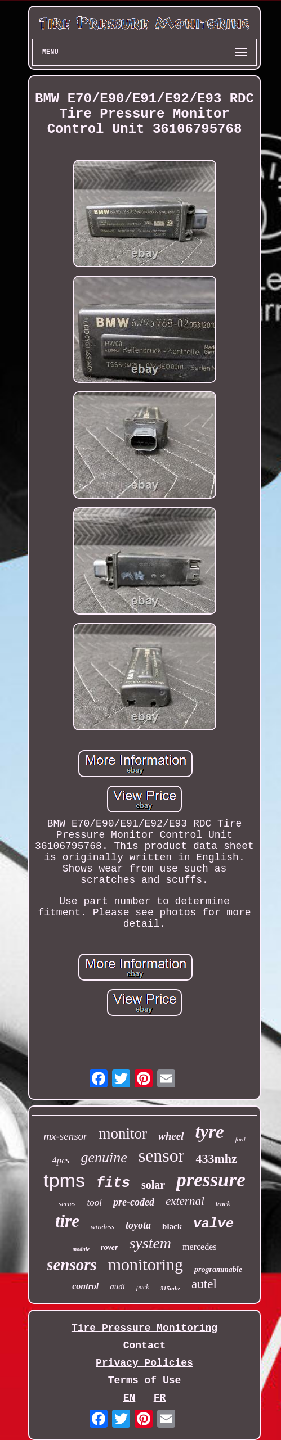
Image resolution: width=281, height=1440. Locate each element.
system (150, 1243)
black (172, 1226)
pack (142, 1287)
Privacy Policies (144, 1363)
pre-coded (133, 1202)
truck (223, 1204)
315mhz (170, 1288)
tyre (209, 1132)
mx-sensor (65, 1136)
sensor (162, 1155)
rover (109, 1247)
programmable (218, 1269)
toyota (138, 1225)
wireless (102, 1226)
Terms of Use (144, 1380)
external (185, 1201)
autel (204, 1284)
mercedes (199, 1247)
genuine (104, 1157)
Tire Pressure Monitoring (144, 1328)
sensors (72, 1265)
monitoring (145, 1264)
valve (213, 1223)
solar (153, 1185)
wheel (171, 1136)
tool (94, 1202)
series (67, 1203)
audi (117, 1286)
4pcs (60, 1160)
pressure (211, 1180)
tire (67, 1221)
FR (160, 1397)
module (81, 1249)
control (85, 1286)
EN (129, 1397)
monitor (123, 1133)
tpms (64, 1180)
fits (113, 1183)
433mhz (216, 1159)
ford (240, 1139)
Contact (144, 1345)
